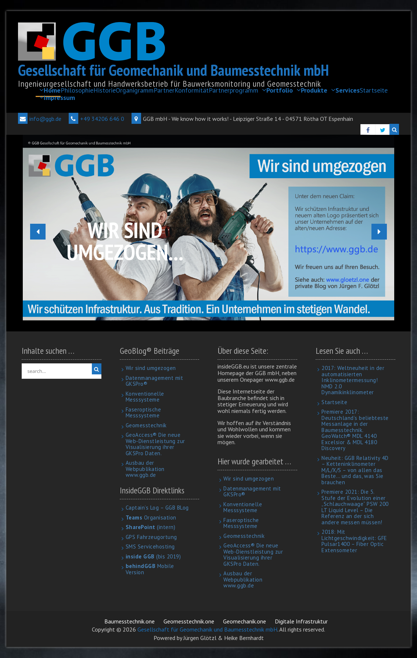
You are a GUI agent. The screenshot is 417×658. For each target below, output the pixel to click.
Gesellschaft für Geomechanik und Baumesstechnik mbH (173, 70)
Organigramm (135, 90)
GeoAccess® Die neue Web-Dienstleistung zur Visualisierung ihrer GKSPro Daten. (155, 444)
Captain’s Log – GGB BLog (157, 507)
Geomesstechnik (146, 425)
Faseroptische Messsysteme (143, 412)
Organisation (151, 517)
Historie (104, 90)
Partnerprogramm (233, 90)
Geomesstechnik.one (188, 621)
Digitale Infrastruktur (301, 621)
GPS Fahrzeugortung (151, 536)
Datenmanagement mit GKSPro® (154, 381)
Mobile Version (150, 569)
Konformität (192, 90)
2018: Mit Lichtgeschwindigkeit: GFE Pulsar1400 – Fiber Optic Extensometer (354, 541)
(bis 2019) (153, 556)
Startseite (374, 90)
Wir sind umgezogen (151, 367)
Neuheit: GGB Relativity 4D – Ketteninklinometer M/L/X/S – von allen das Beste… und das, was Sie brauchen (354, 470)
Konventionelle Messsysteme (145, 396)
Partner (164, 90)
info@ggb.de (39, 118)
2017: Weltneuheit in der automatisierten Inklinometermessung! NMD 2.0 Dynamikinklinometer (352, 380)
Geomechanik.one (244, 621)
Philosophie (77, 90)
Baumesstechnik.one (129, 621)
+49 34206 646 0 (96, 118)
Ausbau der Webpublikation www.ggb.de (145, 468)
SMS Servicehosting (150, 546)
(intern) (151, 527)
